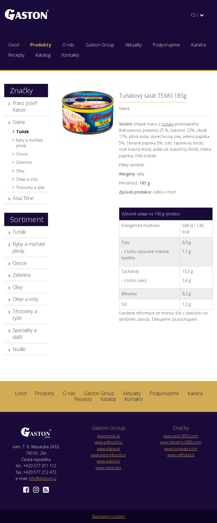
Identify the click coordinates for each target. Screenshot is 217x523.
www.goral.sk (108, 436)
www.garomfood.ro (108, 455)
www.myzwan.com (180, 448)
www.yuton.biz (108, 467)
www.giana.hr (108, 461)
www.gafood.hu (108, 442)
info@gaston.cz (43, 478)
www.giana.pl (108, 448)
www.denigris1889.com (180, 442)
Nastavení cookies (108, 516)
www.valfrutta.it (180, 455)
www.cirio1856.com (180, 436)
